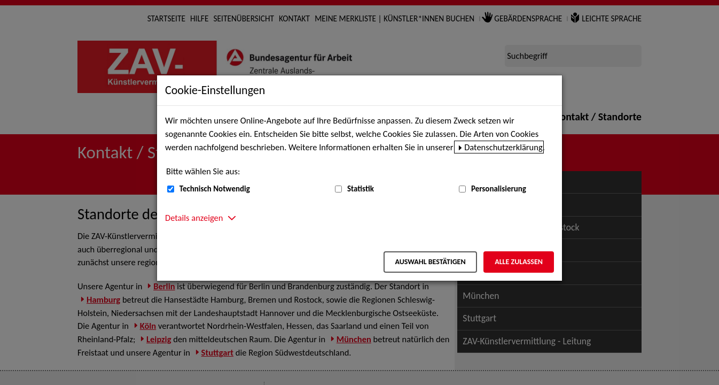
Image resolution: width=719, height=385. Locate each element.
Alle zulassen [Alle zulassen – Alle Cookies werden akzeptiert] (519, 261)
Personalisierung (498, 189)
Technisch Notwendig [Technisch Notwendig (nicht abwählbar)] (214, 189)
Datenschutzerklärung (503, 147)
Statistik (360, 189)
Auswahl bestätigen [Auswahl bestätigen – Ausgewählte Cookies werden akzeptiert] (430, 261)
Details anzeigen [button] (194, 217)
